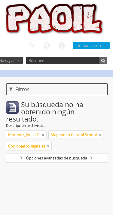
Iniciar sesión (89, 45)
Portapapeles (31, 45)
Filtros (19, 89)
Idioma (46, 45)
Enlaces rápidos (61, 45)
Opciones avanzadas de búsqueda (56, 158)
